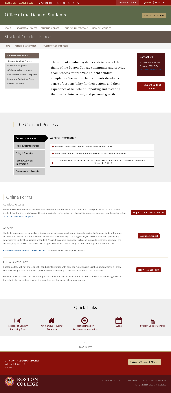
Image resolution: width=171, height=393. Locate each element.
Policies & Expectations (75, 28)
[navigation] (83, 28)
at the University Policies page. (18, 216)
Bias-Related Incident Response (22, 74)
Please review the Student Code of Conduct (24, 250)
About (8, 28)
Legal (120, 381)
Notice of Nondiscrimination (154, 381)
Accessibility (107, 381)
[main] (85, 200)
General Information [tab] (26, 138)
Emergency (132, 381)
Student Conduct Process (20, 61)
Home (7, 46)
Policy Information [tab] (25, 153)
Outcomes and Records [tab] (27, 171)
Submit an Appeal (148, 235)
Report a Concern (154, 15)
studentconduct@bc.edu (150, 69)
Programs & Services (26, 28)
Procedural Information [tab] (27, 145)
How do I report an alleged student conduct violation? (83, 146)
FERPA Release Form (148, 269)
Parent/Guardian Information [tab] (24, 162)
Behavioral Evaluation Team (20, 79)
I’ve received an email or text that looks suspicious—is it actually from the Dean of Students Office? (103, 162)
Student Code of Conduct (151, 86)
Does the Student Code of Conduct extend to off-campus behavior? (90, 153)
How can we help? (101, 28)
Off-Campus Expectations (19, 70)
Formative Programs (17, 65)
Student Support (50, 28)
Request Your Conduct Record (148, 212)
